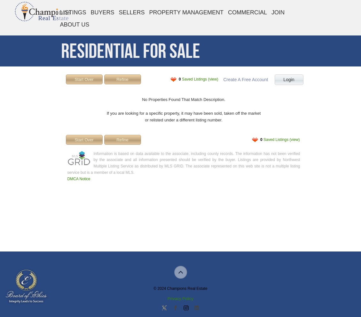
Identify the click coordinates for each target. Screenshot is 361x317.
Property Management (186, 12)
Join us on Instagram (186, 308)
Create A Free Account (245, 79)
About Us (75, 24)
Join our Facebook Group (175, 308)
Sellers (132, 12)
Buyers (102, 12)
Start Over (84, 79)
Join (278, 12)
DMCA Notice (78, 179)
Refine (122, 79)
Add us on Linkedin (196, 308)
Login (288, 79)
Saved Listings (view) (198, 79)
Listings (73, 12)
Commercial (247, 12)
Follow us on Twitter (164, 308)
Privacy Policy (180, 298)
